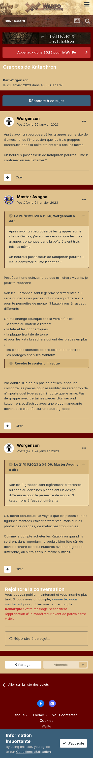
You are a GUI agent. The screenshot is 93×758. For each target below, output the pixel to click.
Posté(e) (38, 124)
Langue (20, 715)
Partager (23, 664)
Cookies (46, 720)
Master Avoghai (32, 196)
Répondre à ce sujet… (29, 638)
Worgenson (19, 80)
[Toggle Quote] (11, 216)
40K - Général (51, 85)
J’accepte (73, 743)
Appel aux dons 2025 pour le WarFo (46, 52)
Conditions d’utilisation (33, 752)
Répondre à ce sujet (46, 101)
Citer (19, 177)
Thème (39, 715)
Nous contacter (64, 715)
